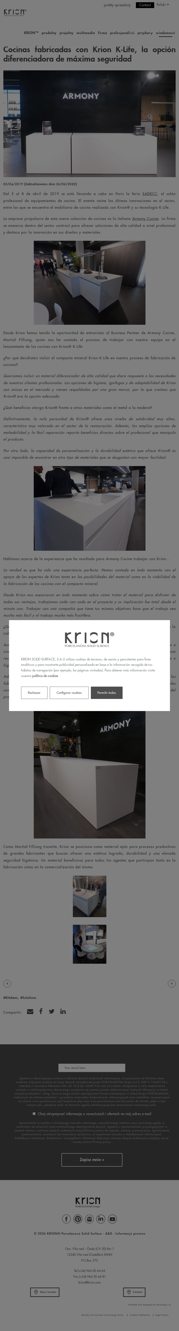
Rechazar (34, 692)
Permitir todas (106, 692)
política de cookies (45, 676)
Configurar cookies (69, 692)
